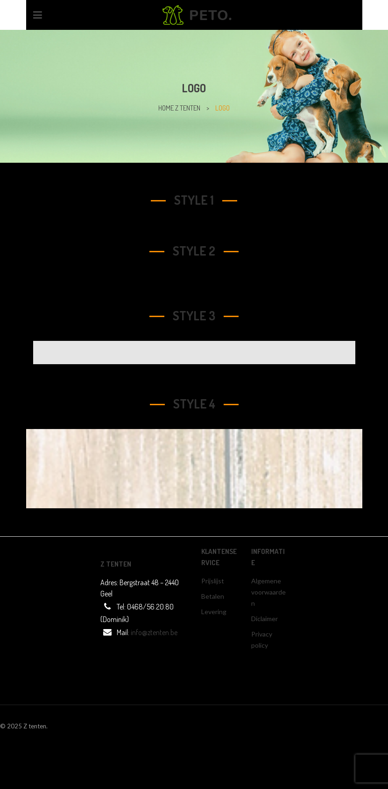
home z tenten (179, 108)
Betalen (212, 596)
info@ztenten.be (154, 632)
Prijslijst (212, 581)
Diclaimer (264, 619)
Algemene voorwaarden (268, 592)
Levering (213, 612)
